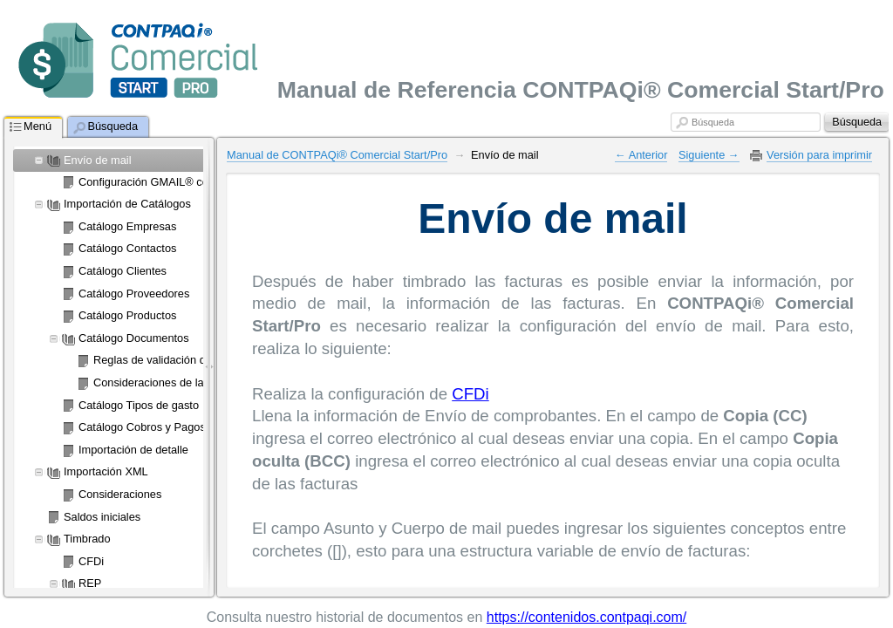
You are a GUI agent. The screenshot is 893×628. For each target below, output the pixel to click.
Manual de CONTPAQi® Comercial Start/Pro (337, 154)
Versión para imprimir (819, 154)
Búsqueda (713, 122)
